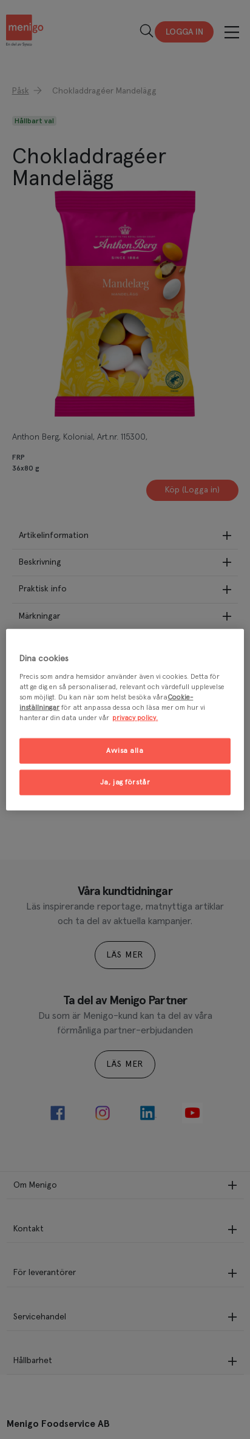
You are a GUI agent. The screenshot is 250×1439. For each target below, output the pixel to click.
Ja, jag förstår (125, 781)
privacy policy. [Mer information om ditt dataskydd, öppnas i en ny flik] (135, 717)
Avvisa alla (124, 750)
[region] (124, 720)
